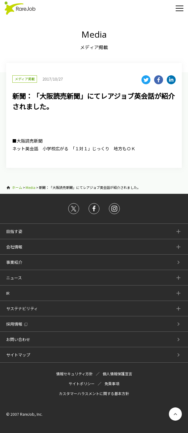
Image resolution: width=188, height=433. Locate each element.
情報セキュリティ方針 (74, 373)
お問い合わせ (18, 339)
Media (30, 187)
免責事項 (111, 383)
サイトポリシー (82, 383)
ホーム (17, 187)
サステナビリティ (22, 308)
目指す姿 (14, 231)
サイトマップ (18, 355)
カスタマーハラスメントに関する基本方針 (94, 393)
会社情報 (14, 247)
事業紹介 (14, 262)
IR (8, 293)
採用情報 (14, 324)
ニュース (14, 278)
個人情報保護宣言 (117, 373)
